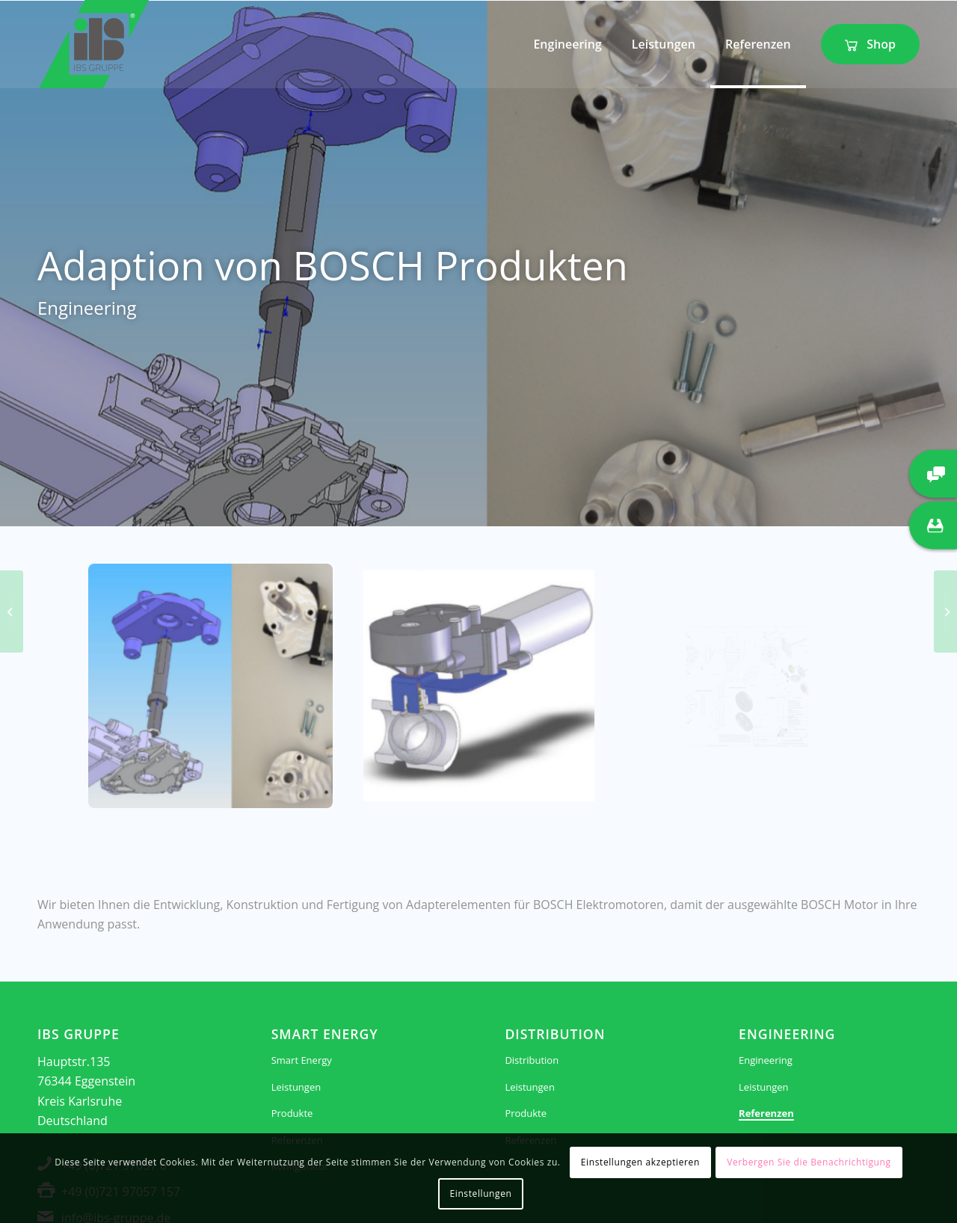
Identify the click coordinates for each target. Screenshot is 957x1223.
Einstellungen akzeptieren (640, 1162)
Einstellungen (481, 1193)
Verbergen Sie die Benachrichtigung (808, 1162)
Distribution (531, 1060)
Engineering (766, 1060)
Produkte (292, 1113)
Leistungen (296, 1087)
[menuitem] (567, 44)
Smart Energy (301, 1060)
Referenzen (766, 1113)
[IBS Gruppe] (93, 44)
